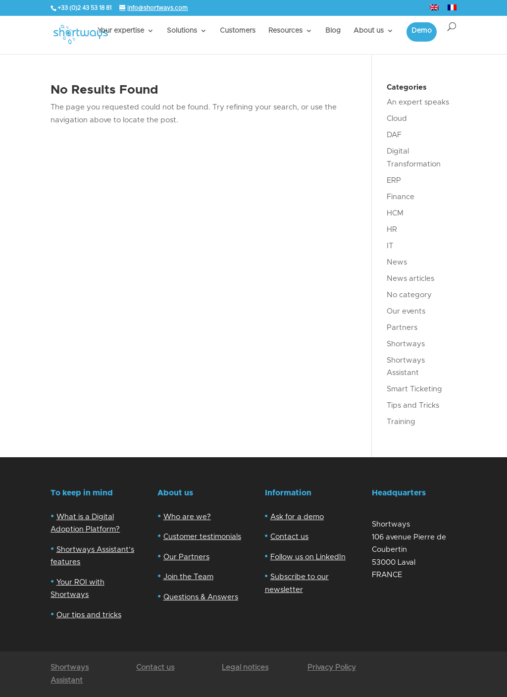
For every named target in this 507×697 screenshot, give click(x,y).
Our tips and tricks (88, 615)
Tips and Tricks (413, 405)
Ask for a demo (297, 517)
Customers (237, 30)
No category (409, 295)
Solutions (182, 30)
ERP (394, 180)
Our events (406, 311)
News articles (410, 278)
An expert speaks (418, 102)
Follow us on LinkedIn (308, 557)
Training (401, 422)
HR (392, 229)
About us (369, 30)
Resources (285, 30)
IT (390, 246)
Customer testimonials (202, 536)
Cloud (397, 118)
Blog (333, 30)
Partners (402, 327)
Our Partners (186, 557)
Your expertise (121, 30)
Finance (400, 197)
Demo (421, 30)
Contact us (289, 536)
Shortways (406, 344)
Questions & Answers (200, 597)
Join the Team (188, 577)
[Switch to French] (452, 10)
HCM (395, 213)
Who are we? (187, 517)
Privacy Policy (331, 667)
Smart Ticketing (414, 389)
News (397, 262)
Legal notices (245, 667)
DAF (394, 135)
